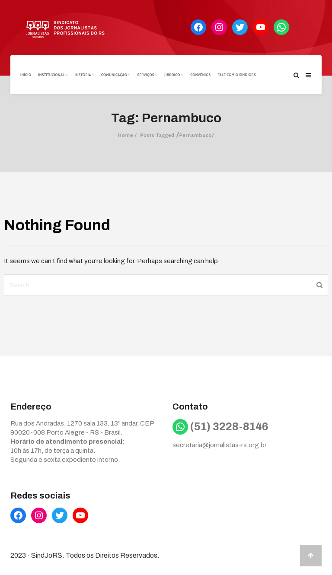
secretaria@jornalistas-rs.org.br (219, 445)
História (84, 75)
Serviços (147, 75)
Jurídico (173, 75)
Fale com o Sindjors (237, 75)
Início (25, 75)
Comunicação (115, 75)
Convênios (200, 75)
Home (125, 135)
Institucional (53, 75)
